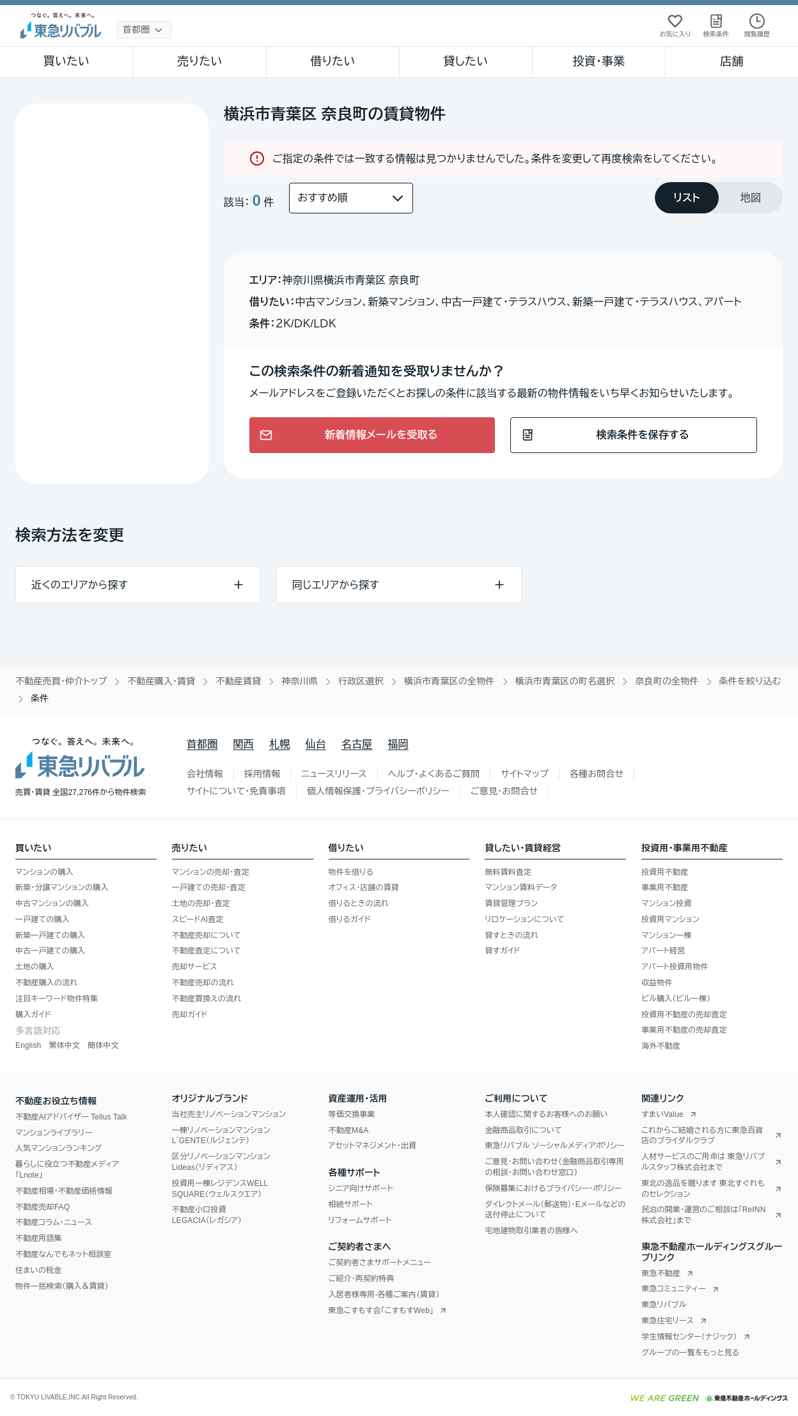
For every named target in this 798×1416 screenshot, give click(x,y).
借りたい (332, 61)
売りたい (199, 61)
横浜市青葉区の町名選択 (565, 681)
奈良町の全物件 (666, 681)
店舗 (731, 61)
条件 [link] (40, 698)
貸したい (466, 61)
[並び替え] (351, 198)
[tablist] (719, 197)
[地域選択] (144, 29)
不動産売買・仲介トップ (61, 681)
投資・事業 (598, 61)
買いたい (66, 61)
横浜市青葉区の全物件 (449, 681)
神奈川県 (299, 681)
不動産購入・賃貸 (161, 681)
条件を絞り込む (750, 681)
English (28, 1045)
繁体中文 (64, 1045)
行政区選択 (361, 681)
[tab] (687, 197)
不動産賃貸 (238, 681)
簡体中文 (103, 1045)
